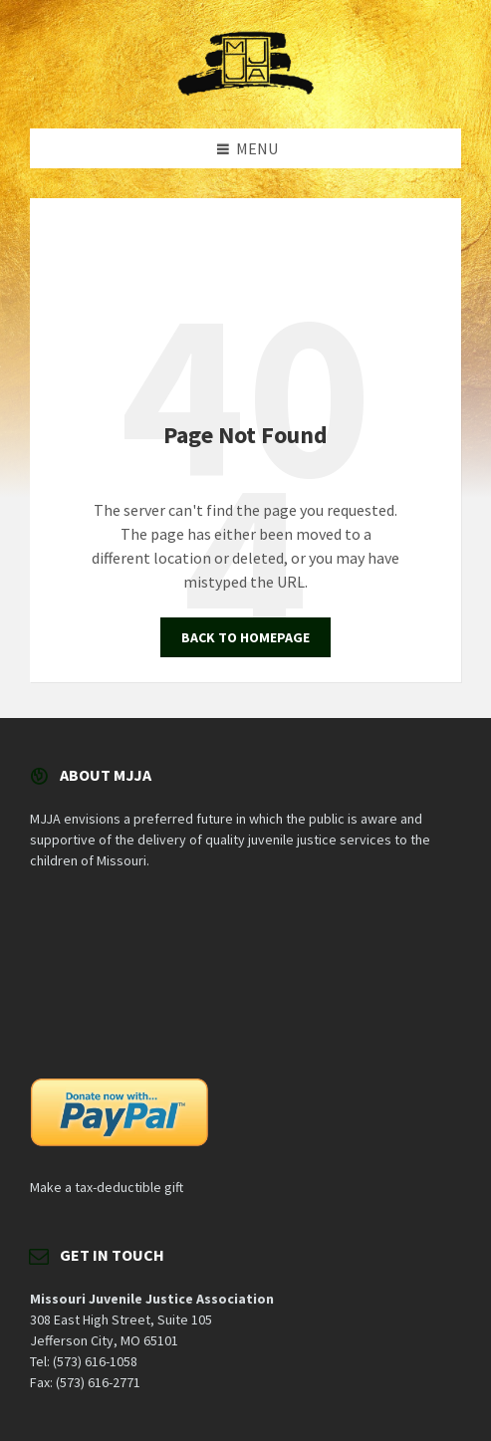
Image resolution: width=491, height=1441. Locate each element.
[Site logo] (246, 90)
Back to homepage (245, 637)
